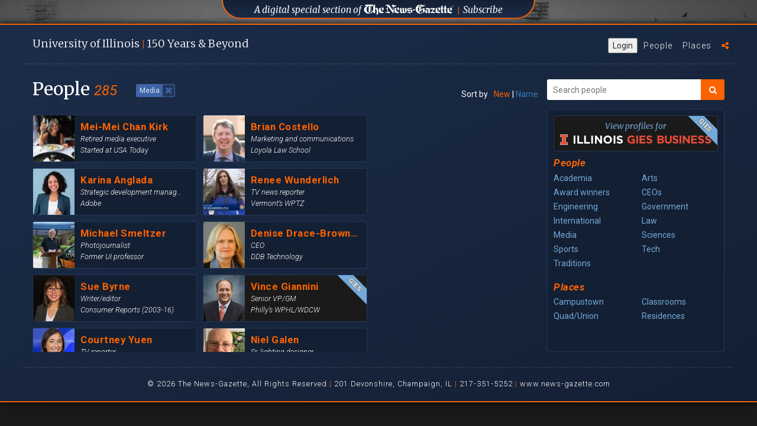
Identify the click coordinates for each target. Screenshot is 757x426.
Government (665, 206)
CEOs (652, 192)
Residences (663, 316)
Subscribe (483, 9)
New (502, 94)
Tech (651, 249)
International (577, 220)
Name (527, 94)
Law (649, 220)
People (657, 45)
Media (565, 235)
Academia (573, 178)
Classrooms (664, 301)
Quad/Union (576, 316)
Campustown (579, 301)
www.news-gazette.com (565, 383)
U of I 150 (140, 43)
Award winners (582, 192)
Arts (650, 178)
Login (623, 45)
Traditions (572, 263)
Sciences (658, 235)
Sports (566, 249)
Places (696, 45)
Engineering (576, 206)
